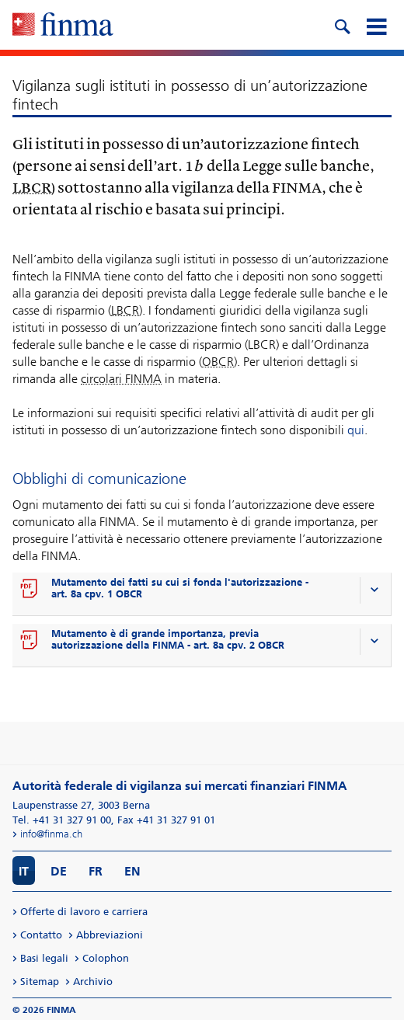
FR (96, 871)
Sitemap (39, 981)
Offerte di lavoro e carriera (84, 911)
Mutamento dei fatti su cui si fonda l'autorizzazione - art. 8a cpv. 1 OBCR (179, 588)
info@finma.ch (51, 834)
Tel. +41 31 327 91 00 (61, 820)
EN (132, 871)
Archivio (93, 981)
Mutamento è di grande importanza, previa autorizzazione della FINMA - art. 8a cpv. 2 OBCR (167, 639)
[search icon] (341, 24)
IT (24, 871)
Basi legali (44, 958)
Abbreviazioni (109, 935)
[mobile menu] (376, 24)
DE (58, 871)
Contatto (41, 935)
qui (355, 430)
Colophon (105, 958)
